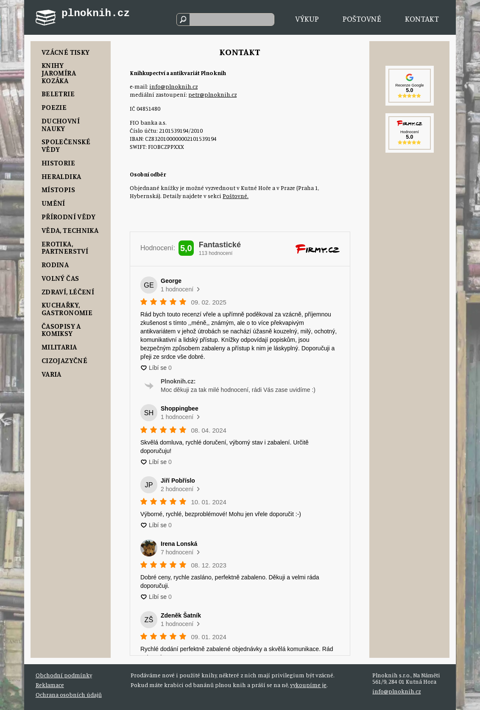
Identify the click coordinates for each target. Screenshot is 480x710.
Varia (51, 373)
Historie (58, 162)
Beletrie (58, 93)
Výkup (307, 18)
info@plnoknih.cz (173, 86)
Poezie (54, 107)
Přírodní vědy (69, 216)
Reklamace (50, 685)
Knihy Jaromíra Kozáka (59, 72)
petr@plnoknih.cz (212, 94)
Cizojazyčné (64, 360)
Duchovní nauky (61, 124)
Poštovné (362, 18)
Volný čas (60, 278)
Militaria (59, 346)
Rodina (55, 264)
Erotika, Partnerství (65, 247)
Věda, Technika (70, 230)
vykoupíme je (308, 685)
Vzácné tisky (65, 52)
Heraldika (61, 176)
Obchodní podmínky (64, 675)
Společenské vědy (66, 145)
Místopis (58, 189)
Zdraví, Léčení (68, 291)
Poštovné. (235, 196)
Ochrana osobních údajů (69, 694)
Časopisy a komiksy (61, 329)
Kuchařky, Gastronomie (67, 308)
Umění (53, 202)
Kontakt (422, 18)
